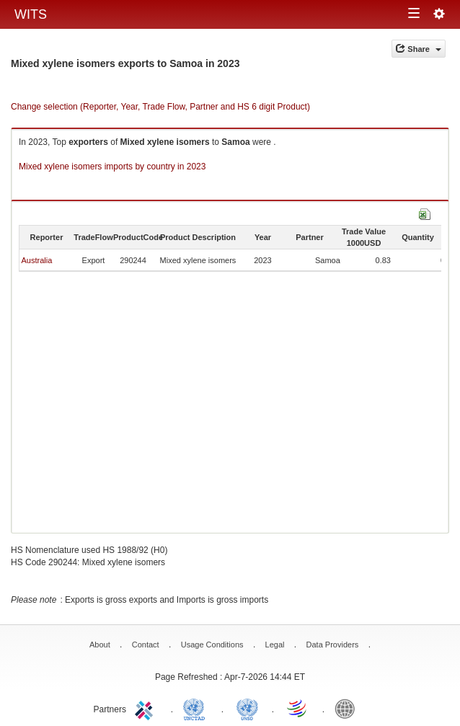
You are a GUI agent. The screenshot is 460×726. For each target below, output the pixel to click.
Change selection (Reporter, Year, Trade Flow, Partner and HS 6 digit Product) (160, 107)
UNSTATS (247, 708)
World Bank (348, 708)
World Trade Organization (297, 708)
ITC (146, 708)
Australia (36, 260)
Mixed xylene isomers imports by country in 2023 (112, 166)
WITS (30, 14)
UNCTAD (196, 708)
